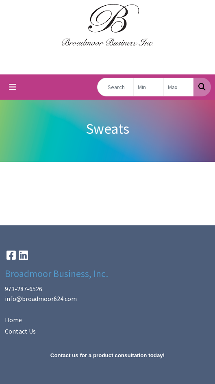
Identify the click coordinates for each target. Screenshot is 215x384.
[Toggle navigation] (12, 87)
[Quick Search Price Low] (148, 87)
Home (13, 320)
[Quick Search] (115, 87)
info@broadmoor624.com (41, 299)
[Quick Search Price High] (178, 87)
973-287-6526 (23, 289)
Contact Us (20, 331)
